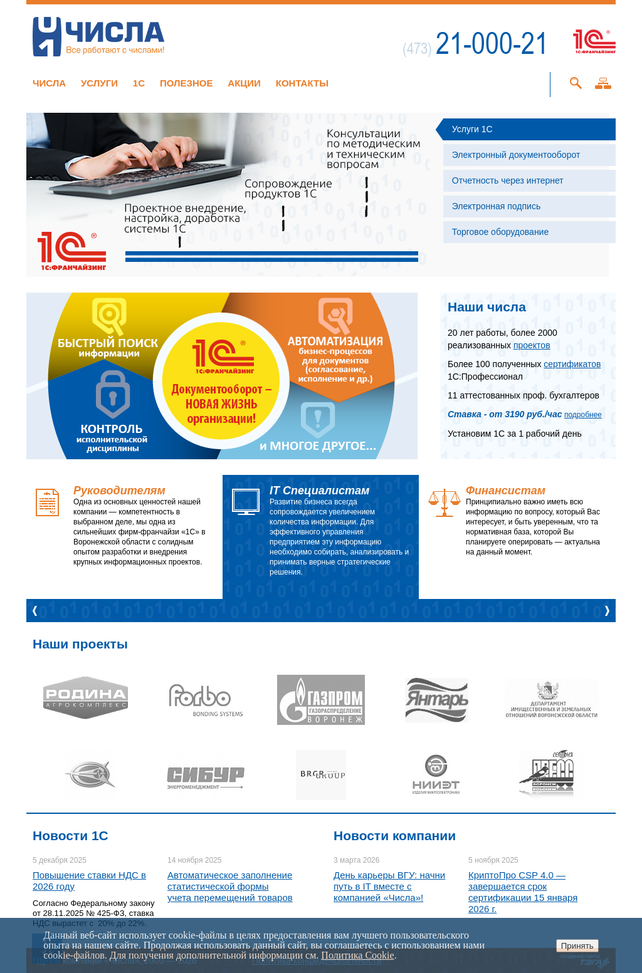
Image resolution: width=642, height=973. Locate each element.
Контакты (302, 83)
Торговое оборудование (500, 232)
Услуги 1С (472, 129)
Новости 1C (70, 835)
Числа (49, 83)
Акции (244, 83)
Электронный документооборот (516, 155)
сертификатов (572, 364)
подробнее (583, 414)
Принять (577, 945)
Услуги (99, 83)
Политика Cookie (357, 955)
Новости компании (395, 835)
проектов (531, 345)
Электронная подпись (496, 206)
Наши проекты (80, 644)
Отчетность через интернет (508, 180)
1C (139, 83)
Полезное (186, 83)
